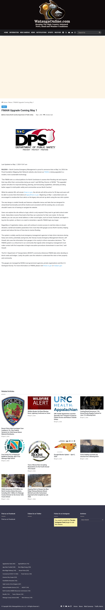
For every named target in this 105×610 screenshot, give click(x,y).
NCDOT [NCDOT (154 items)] (25, 587)
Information (14, 32)
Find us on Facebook (8, 519)
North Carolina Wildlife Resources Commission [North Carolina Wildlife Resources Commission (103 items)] (16, 591)
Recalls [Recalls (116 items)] (6, 594)
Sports (50, 32)
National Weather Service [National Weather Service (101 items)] (11, 587)
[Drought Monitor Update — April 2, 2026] (65, 446)
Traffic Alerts (99, 606)
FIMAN (46, 172)
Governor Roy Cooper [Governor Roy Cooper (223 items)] (10, 577)
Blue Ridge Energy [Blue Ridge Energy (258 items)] (24, 567)
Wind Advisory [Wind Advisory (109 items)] (27, 597)
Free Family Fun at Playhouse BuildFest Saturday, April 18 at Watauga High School (10, 456)
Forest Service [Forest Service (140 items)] (26, 574)
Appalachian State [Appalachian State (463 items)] (9, 563)
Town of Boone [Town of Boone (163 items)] (17, 594)
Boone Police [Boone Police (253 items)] (24, 570)
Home (6, 32)
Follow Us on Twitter (34, 514)
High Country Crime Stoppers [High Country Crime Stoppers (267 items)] (12, 584)
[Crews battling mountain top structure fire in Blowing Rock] (92, 446)
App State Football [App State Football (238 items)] (9, 567)
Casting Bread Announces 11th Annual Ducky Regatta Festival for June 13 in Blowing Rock (90, 413)
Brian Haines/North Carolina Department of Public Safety (18, 115)
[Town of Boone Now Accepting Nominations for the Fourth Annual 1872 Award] (39, 451)
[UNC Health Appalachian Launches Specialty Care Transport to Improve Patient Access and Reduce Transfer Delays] (65, 404)
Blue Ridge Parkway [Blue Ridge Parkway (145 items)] (9, 570)
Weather (58, 32)
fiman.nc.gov (28, 192)
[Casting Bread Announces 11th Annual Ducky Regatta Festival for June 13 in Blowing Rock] (92, 403)
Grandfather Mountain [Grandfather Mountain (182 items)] (10, 580)
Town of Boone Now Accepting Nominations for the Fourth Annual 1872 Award (38, 466)
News (33, 32)
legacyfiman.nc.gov (32, 195)
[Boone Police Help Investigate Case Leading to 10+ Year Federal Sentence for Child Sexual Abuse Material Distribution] (13, 411)
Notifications (41, 32)
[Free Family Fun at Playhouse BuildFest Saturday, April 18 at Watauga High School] (13, 446)
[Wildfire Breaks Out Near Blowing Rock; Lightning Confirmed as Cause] (39, 403)
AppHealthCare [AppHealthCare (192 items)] (23, 563)
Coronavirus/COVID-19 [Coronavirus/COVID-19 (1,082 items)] (10, 574)
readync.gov (58, 266)
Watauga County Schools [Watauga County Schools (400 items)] (11, 597)
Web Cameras (25, 32)
